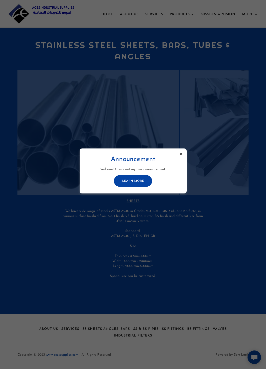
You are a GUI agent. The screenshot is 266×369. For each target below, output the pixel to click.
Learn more (133, 181)
